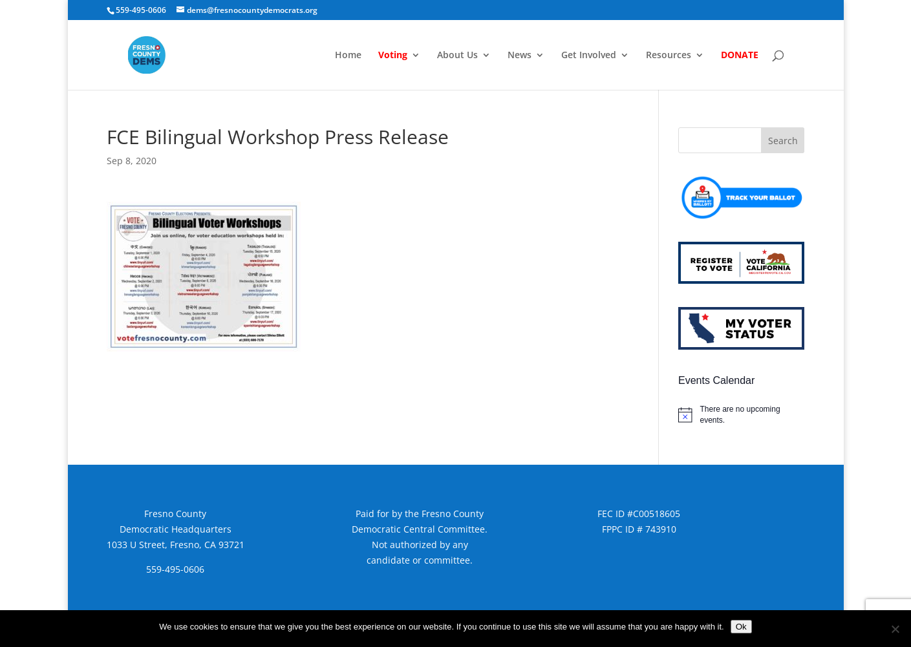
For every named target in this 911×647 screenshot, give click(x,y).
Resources (668, 55)
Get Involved (588, 55)
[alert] (741, 414)
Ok (741, 626)
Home (348, 55)
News (519, 55)
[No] (894, 628)
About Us (457, 55)
